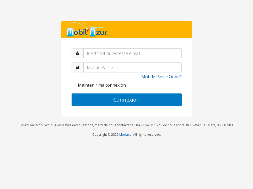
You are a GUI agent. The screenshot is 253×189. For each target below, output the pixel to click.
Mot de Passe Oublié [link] (161, 77)
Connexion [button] (126, 99)
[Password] (132, 67)
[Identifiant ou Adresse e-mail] (132, 53)
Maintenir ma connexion (102, 85)
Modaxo (125, 134)
